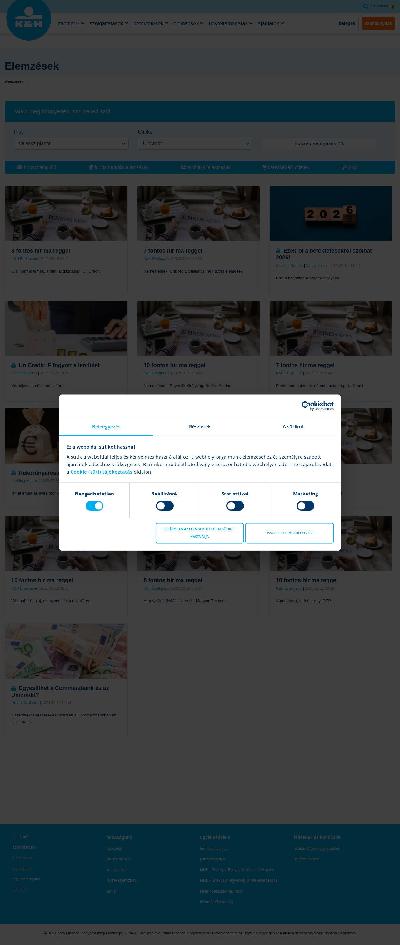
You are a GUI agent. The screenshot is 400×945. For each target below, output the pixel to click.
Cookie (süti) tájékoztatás (102, 472)
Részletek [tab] (200, 426)
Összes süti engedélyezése (289, 533)
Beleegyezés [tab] (106, 426)
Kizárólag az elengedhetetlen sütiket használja (199, 533)
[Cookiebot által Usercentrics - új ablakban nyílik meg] (306, 406)
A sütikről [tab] (294, 426)
